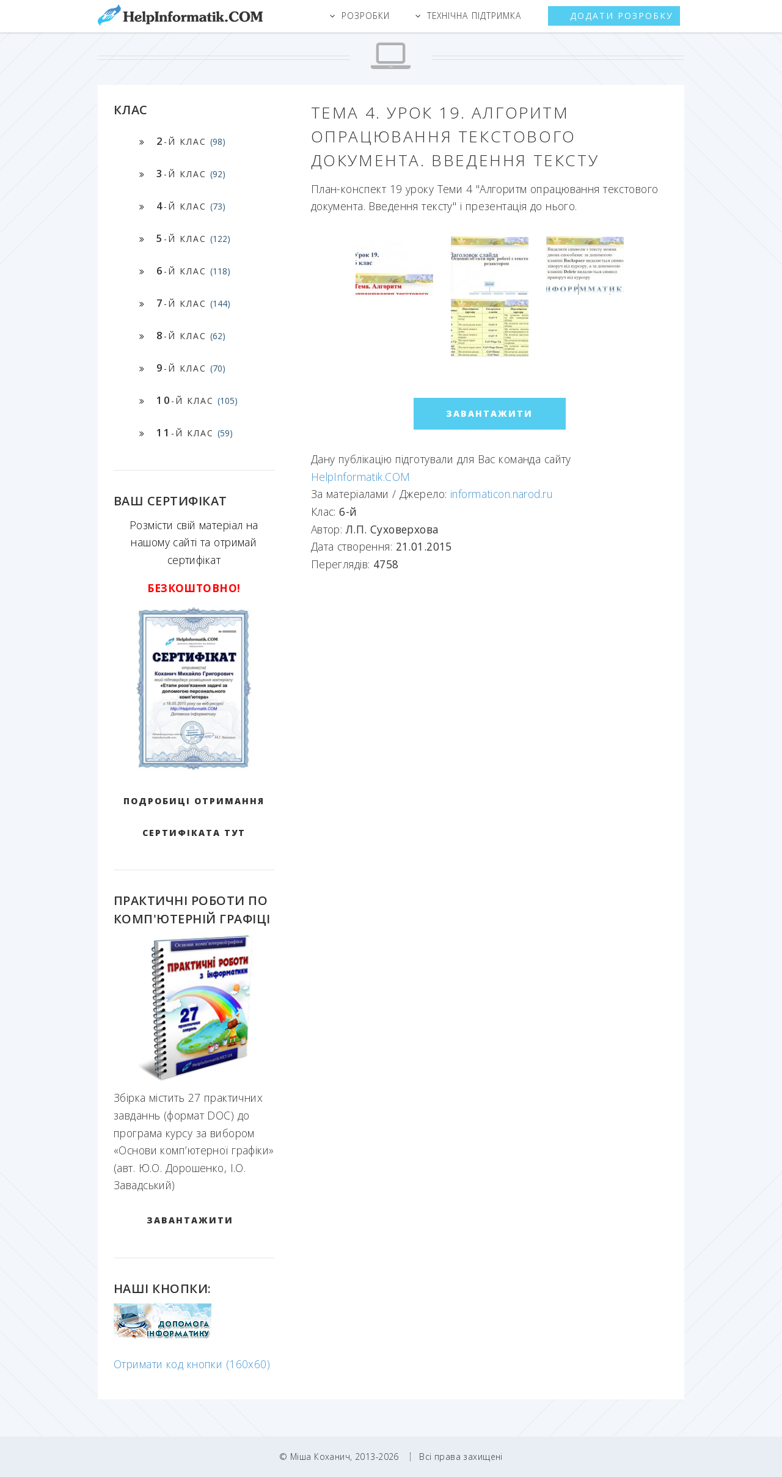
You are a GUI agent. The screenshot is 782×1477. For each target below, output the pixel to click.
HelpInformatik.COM (361, 476)
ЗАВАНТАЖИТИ (190, 1220)
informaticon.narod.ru (501, 493)
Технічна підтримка (474, 15)
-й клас (190, 141)
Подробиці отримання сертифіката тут (194, 816)
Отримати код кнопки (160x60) (192, 1364)
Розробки (366, 15)
